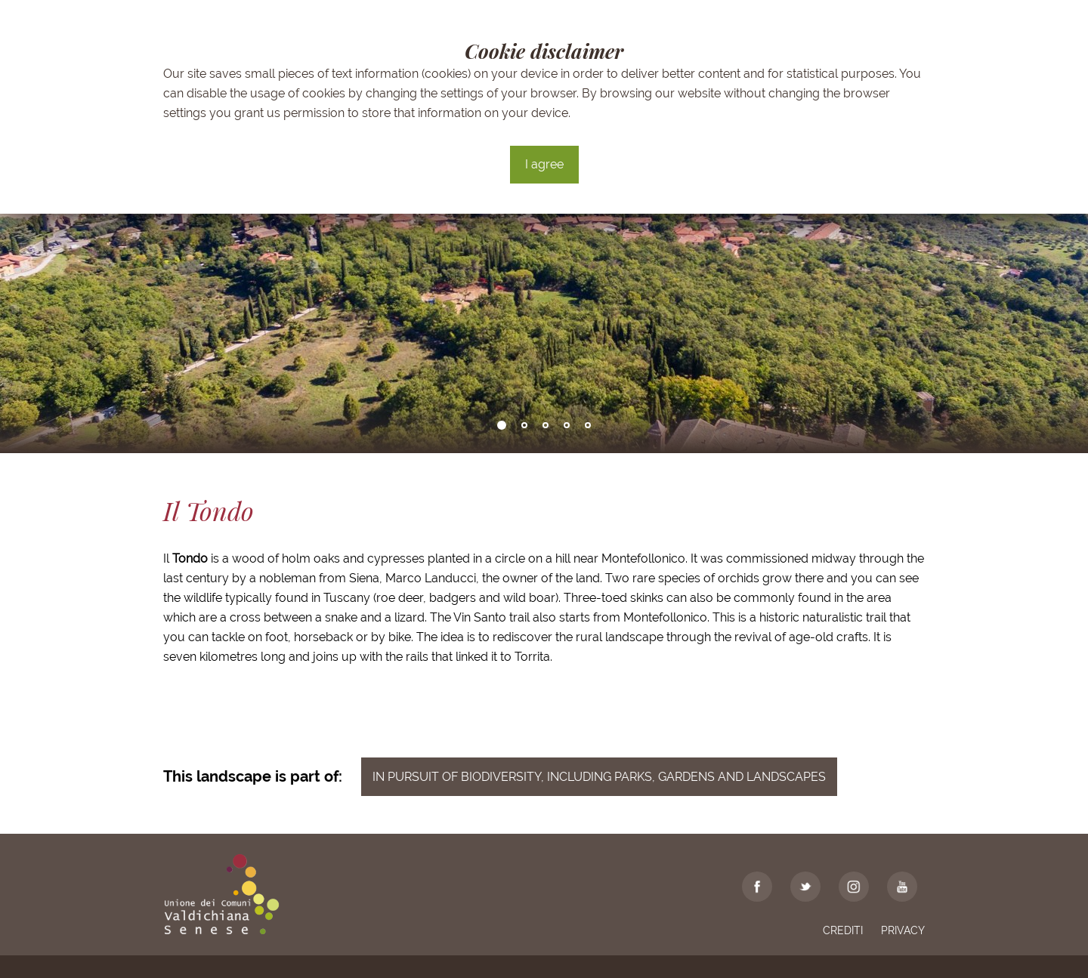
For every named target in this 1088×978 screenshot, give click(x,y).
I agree (544, 164)
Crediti (843, 930)
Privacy (903, 930)
